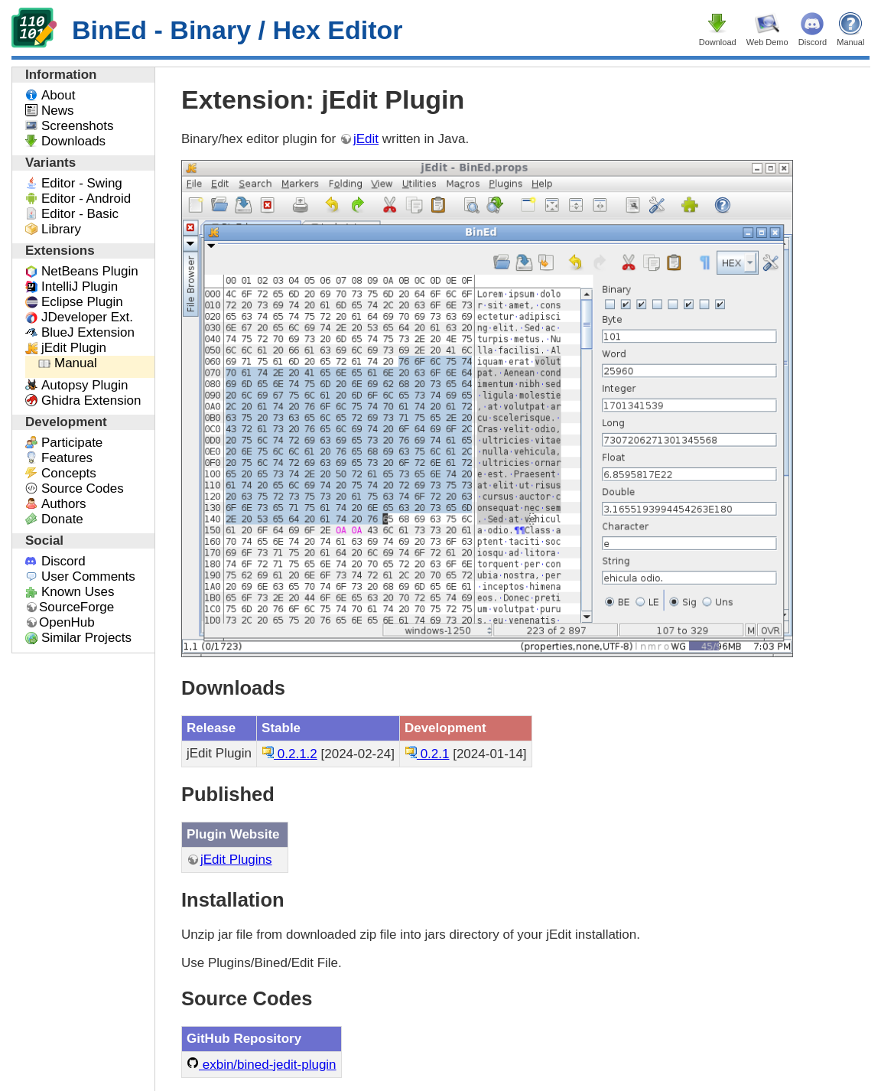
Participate (71, 442)
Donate (62, 519)
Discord (812, 42)
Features (67, 458)
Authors (63, 504)
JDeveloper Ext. (87, 317)
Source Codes (82, 488)
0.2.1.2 (289, 754)
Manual (850, 42)
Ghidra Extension (91, 400)
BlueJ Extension (88, 332)
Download (717, 42)
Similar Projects (86, 637)
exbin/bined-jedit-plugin (261, 1064)
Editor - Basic (80, 214)
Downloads (73, 141)
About (58, 95)
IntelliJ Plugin (79, 286)
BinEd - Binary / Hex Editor (207, 29)
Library (61, 229)
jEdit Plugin (73, 347)
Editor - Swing (81, 183)
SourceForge (76, 607)
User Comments (88, 576)
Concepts (68, 473)
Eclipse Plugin (82, 302)
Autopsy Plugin (84, 385)
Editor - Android (86, 198)
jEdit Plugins (236, 859)
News (57, 110)
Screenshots (77, 126)
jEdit (366, 139)
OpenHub (67, 622)
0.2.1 (427, 754)
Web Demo (767, 42)
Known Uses (77, 592)
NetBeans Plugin (89, 271)
